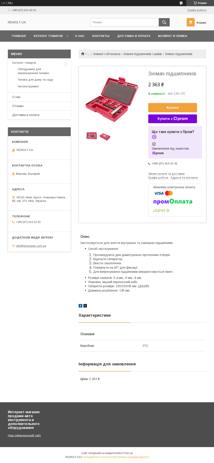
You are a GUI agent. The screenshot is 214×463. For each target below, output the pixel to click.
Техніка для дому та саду (35, 79)
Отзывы (18, 106)
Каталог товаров (48, 36)
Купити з (172, 119)
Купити (173, 107)
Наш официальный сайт (24, 435)
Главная (19, 36)
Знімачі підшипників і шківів (142, 54)
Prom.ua (128, 453)
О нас (80, 36)
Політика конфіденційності (132, 457)
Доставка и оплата (133, 36)
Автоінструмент (28, 86)
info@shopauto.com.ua (31, 245)
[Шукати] (164, 22)
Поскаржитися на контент (98, 457)
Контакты (100, 36)
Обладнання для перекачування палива (33, 71)
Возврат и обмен (172, 36)
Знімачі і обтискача (106, 54)
